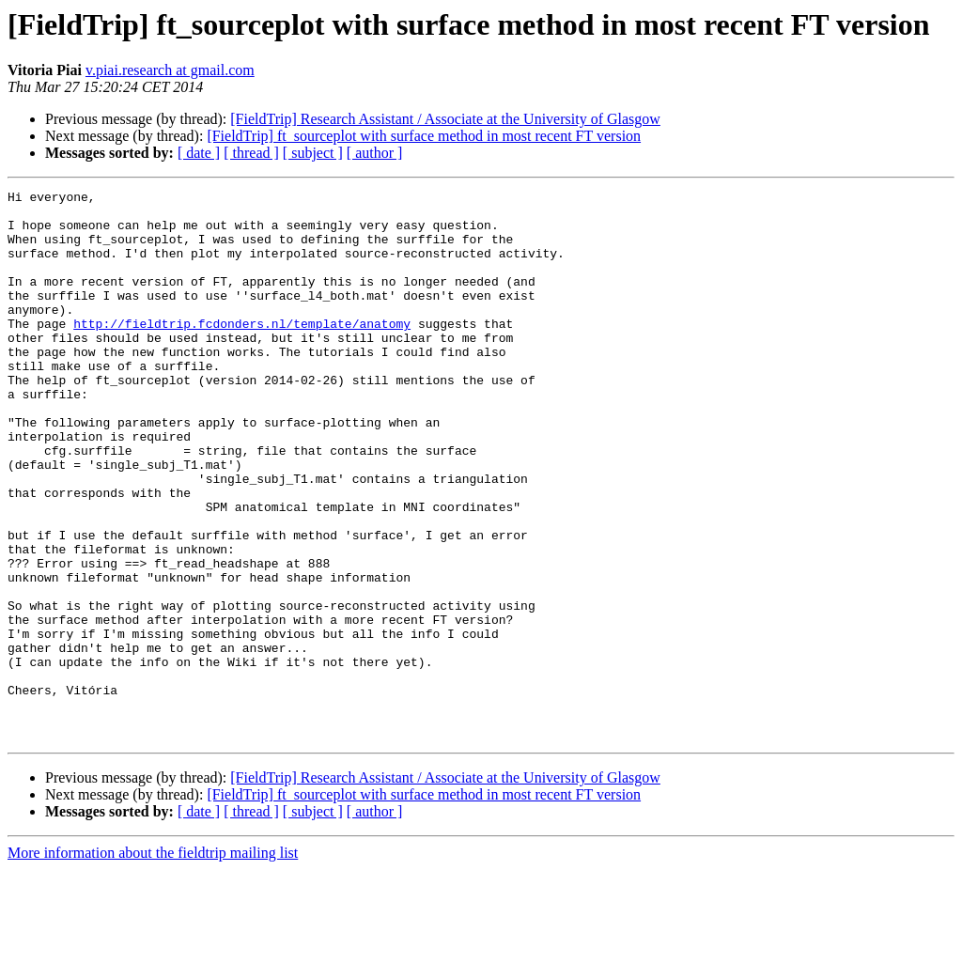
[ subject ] (313, 153)
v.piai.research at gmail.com (170, 70)
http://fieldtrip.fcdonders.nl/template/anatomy (242, 351)
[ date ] (199, 153)
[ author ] (375, 153)
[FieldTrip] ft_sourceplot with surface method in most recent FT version (424, 136)
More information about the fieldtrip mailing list (153, 963)
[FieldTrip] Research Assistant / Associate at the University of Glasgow (445, 119)
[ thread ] (251, 153)
